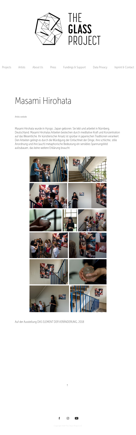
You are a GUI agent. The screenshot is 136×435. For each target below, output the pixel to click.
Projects (6, 67)
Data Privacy (100, 67)
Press (53, 67)
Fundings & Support (74, 67)
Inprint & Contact (124, 67)
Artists (21, 67)
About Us (38, 67)
